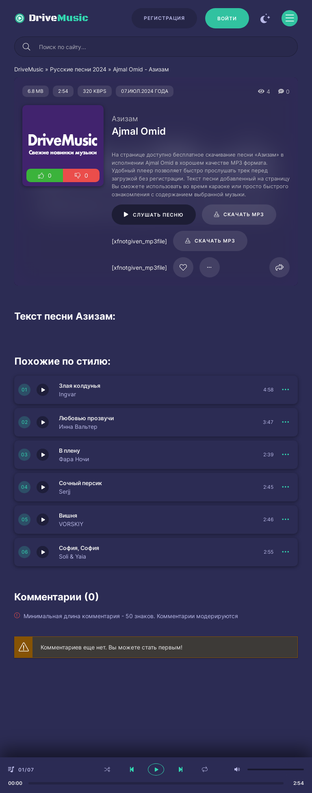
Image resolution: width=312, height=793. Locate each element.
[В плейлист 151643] (285, 390)
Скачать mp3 (243, 214)
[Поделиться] (279, 267)
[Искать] (26, 47)
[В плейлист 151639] (285, 520)
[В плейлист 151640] (285, 487)
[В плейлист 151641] (285, 455)
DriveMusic (28, 69)
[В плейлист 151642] (285, 422)
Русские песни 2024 (78, 69)
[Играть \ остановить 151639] (43, 519)
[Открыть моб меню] (290, 18)
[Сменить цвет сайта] (265, 18)
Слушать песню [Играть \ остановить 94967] (158, 215)
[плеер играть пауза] (156, 769)
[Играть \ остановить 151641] (43, 455)
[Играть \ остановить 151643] (43, 390)
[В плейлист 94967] (209, 267)
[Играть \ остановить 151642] (43, 422)
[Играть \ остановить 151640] (43, 487)
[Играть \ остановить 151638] (43, 552)
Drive (59, 18)
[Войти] (227, 18)
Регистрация (164, 18)
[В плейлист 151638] (285, 552)
